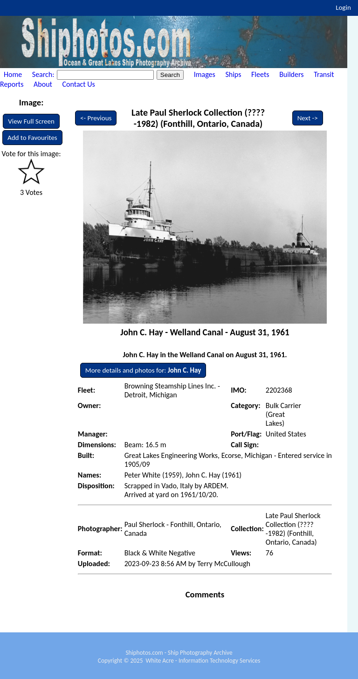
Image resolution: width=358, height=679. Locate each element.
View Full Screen (31, 121)
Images (204, 74)
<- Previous (96, 118)
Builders (291, 74)
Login (343, 7)
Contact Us (78, 84)
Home (13, 74)
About (43, 84)
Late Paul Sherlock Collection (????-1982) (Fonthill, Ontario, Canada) (198, 118)
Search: (44, 74)
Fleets (260, 74)
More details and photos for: (143, 370)
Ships (233, 74)
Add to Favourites (32, 137)
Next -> (307, 118)
